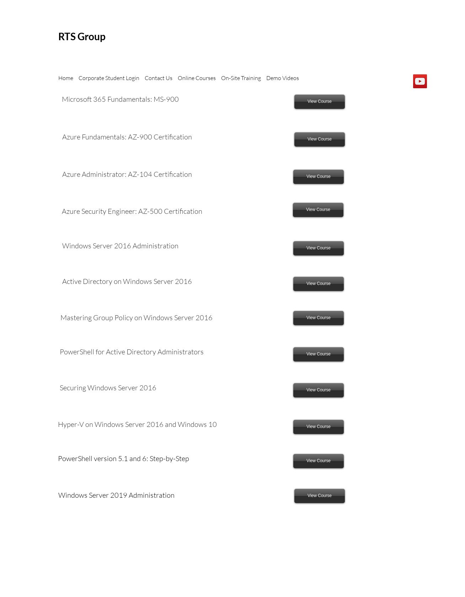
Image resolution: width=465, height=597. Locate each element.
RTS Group (82, 36)
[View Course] (319, 102)
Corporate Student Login (110, 77)
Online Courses (197, 77)
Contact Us (158, 77)
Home (66, 77)
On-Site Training (241, 77)
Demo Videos (282, 77)
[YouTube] (420, 81)
